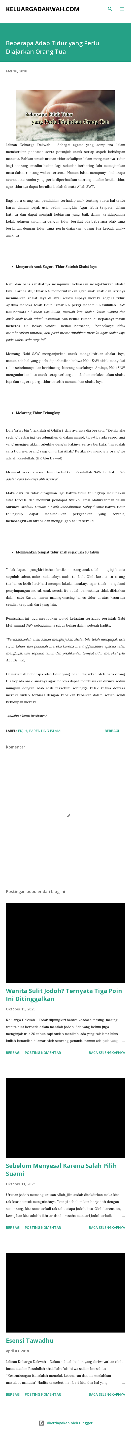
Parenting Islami (45, 730)
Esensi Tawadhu (30, 1340)
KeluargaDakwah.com (43, 9)
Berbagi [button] (112, 730)
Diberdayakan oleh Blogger (65, 1423)
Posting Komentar (43, 1052)
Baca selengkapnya (107, 1052)
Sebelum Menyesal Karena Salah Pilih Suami (61, 1169)
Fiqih (22, 730)
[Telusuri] (110, 9)
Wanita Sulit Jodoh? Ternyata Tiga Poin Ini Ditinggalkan (64, 995)
